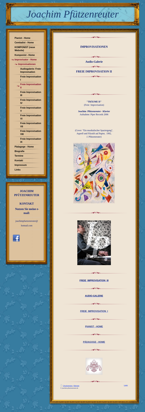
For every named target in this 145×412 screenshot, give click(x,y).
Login (126, 385)
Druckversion (66, 386)
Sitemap (76, 386)
